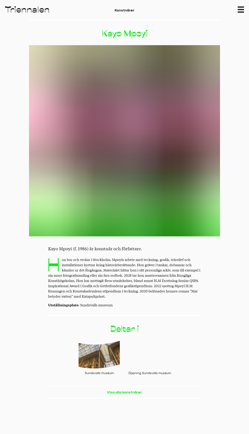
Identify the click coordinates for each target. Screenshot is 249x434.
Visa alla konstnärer (124, 392)
